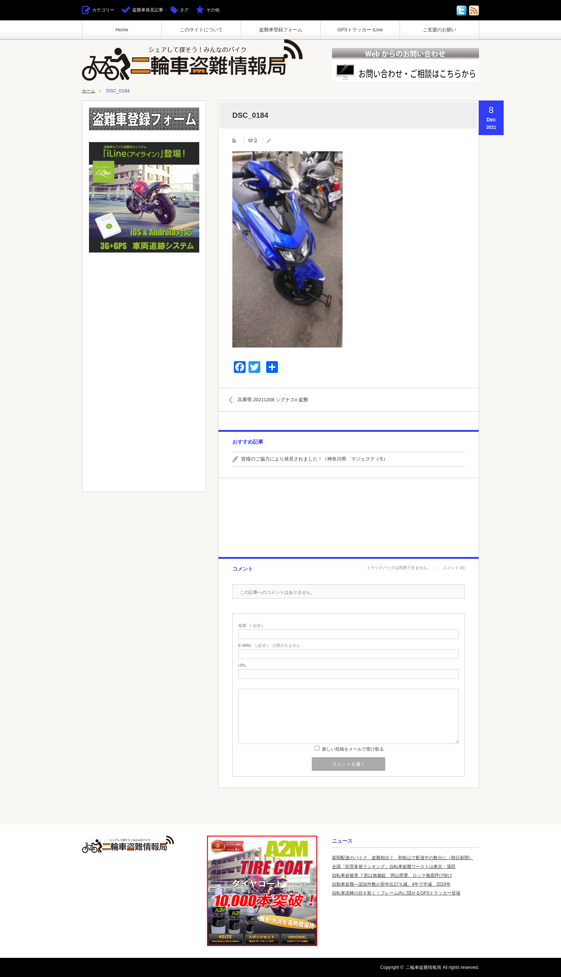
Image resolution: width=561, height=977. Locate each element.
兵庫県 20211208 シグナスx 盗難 (275, 399)
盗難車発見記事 (147, 10)
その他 (212, 10)
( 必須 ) (250, 626)
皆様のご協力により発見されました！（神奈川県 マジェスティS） (314, 459)
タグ (184, 10)
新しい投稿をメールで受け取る (353, 749)
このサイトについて (201, 29)
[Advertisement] (348, 517)
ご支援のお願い (439, 29)
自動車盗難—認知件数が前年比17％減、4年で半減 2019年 (391, 884)
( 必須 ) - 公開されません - (270, 645)
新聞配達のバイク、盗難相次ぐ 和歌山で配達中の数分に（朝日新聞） (402, 857)
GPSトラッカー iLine (360, 29)
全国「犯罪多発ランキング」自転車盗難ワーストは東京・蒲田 (393, 866)
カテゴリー (103, 10)
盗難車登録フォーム (280, 29)
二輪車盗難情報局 (423, 967)
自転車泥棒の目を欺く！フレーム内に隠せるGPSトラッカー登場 (396, 893)
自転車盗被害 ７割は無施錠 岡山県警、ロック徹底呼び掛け (392, 875)
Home (121, 29)
